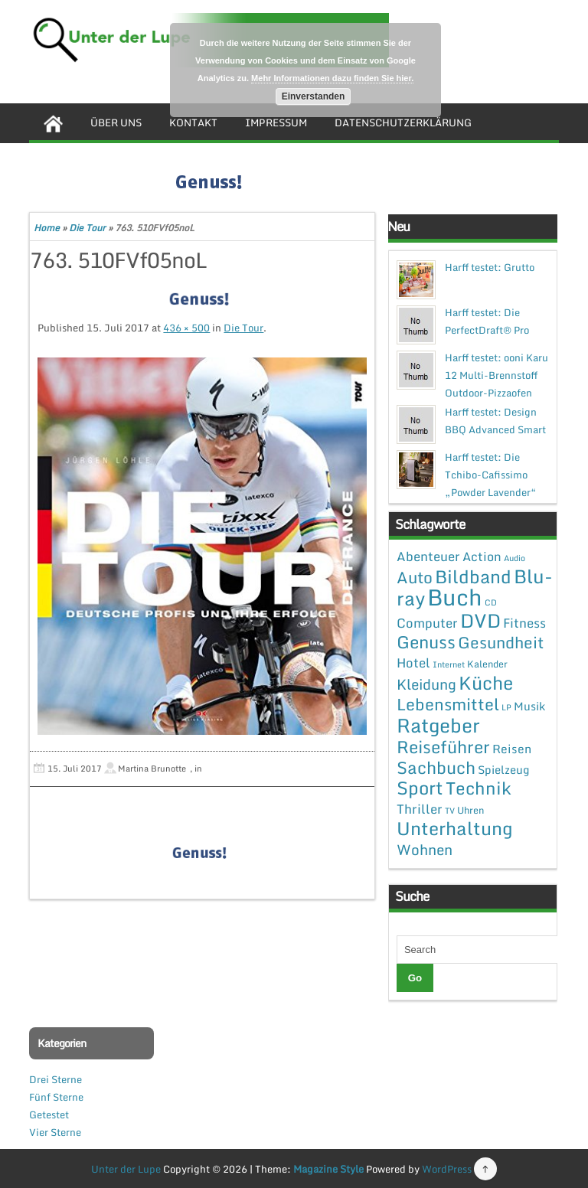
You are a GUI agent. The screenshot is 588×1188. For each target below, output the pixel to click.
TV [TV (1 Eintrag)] (450, 811)
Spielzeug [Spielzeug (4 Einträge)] (503, 769)
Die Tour (87, 227)
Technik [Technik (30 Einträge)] (478, 788)
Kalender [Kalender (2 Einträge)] (487, 663)
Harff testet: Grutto (489, 267)
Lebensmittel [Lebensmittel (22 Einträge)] (448, 703)
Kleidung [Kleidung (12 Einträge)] (426, 684)
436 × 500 (186, 327)
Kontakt (193, 122)
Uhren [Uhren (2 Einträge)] (470, 810)
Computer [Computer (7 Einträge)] (427, 622)
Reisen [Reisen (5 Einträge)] (511, 749)
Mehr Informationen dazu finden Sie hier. (332, 78)
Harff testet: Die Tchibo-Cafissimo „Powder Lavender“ (491, 475)
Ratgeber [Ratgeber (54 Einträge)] (438, 725)
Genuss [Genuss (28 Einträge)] (426, 642)
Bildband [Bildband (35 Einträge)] (473, 576)
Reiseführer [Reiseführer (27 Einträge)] (443, 746)
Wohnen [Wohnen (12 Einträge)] (424, 849)
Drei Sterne (55, 1079)
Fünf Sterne (56, 1096)
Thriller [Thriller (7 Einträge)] (420, 808)
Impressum (276, 122)
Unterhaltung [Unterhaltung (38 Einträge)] (455, 828)
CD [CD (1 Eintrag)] (491, 602)
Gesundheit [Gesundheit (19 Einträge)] (501, 642)
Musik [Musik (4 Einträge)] (529, 706)
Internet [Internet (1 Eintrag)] (449, 664)
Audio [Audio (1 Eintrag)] (514, 558)
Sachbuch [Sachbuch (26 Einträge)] (436, 767)
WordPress (447, 1168)
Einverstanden (313, 96)
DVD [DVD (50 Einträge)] (480, 620)
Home (47, 227)
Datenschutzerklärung (403, 122)
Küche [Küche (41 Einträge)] (486, 682)
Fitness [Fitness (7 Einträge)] (524, 622)
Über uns (116, 122)
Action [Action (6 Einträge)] (481, 556)
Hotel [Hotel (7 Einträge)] (413, 662)
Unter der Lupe (126, 1168)
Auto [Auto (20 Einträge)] (415, 577)
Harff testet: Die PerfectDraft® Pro (487, 321)
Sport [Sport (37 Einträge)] (420, 787)
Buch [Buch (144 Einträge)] (454, 597)
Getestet (49, 1114)
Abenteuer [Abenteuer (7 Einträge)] (428, 556)
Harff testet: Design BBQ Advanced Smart (495, 420)
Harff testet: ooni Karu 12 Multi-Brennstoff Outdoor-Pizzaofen (496, 375)
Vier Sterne (55, 1132)
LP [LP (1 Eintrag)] (506, 707)
